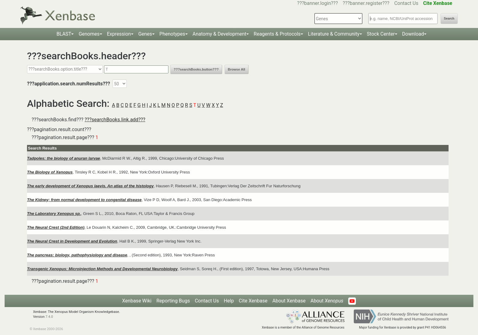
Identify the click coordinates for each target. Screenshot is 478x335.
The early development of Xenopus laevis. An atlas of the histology (90, 186)
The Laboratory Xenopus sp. (54, 213)
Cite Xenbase (253, 301)
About (326, 301)
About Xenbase (289, 301)
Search (449, 19)
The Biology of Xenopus (50, 172)
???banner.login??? (317, 3)
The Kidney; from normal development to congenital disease (84, 199)
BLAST (63, 34)
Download (413, 34)
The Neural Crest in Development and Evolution (72, 241)
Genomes (89, 34)
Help (229, 301)
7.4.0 (49, 317)
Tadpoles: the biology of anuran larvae (63, 158)
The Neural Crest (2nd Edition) (55, 227)
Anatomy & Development (219, 34)
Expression (119, 34)
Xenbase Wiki (137, 301)
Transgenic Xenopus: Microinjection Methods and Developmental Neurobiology (102, 269)
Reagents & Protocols (277, 34)
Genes (145, 34)
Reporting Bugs (173, 301)
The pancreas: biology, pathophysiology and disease (77, 255)
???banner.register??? (366, 3)
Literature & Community (334, 34)
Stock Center (381, 34)
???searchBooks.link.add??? (115, 120)
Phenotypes (172, 34)
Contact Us (406, 3)
